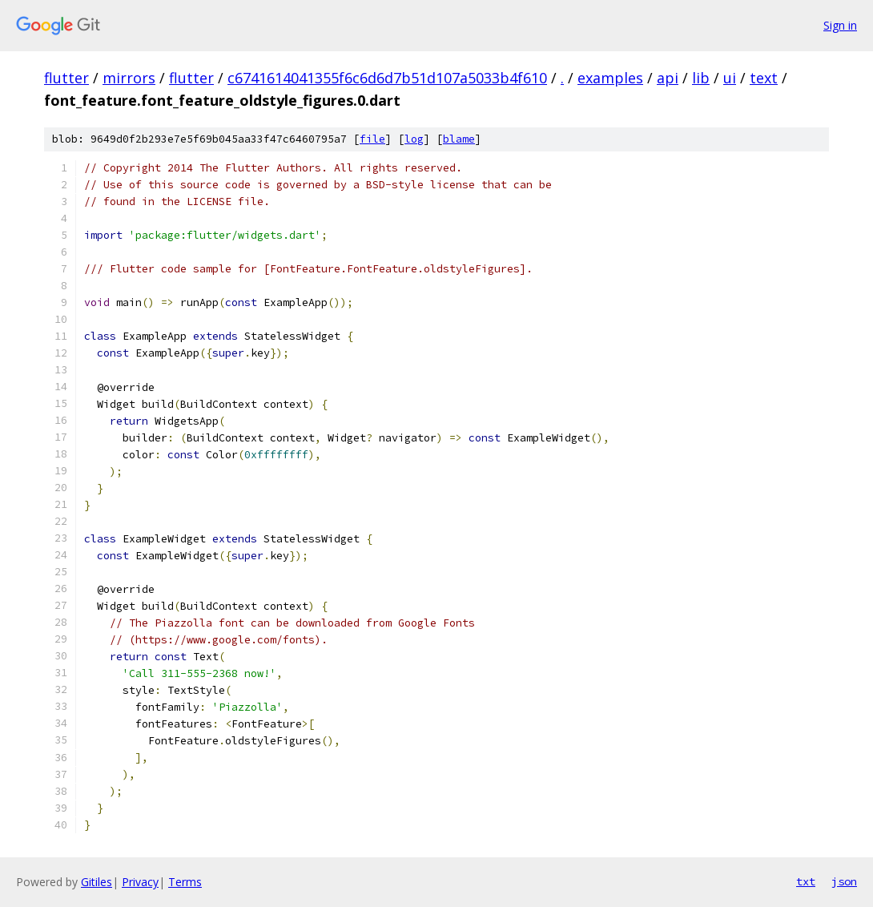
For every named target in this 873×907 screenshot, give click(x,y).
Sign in (840, 25)
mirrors (129, 77)
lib (701, 77)
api (667, 77)
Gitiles (96, 881)
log (414, 139)
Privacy (140, 881)
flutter (66, 77)
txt (805, 881)
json (844, 881)
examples (610, 77)
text (764, 77)
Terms (185, 881)
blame (459, 139)
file (372, 139)
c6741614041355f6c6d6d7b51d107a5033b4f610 (387, 77)
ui (729, 77)
